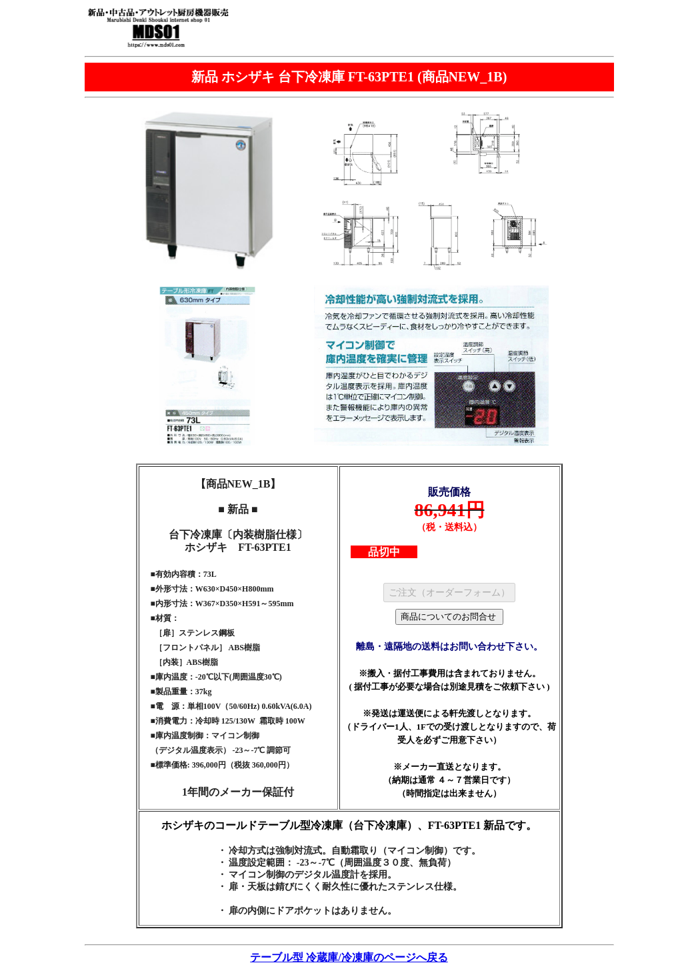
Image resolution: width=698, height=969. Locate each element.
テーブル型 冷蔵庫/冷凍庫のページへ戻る (348, 957)
